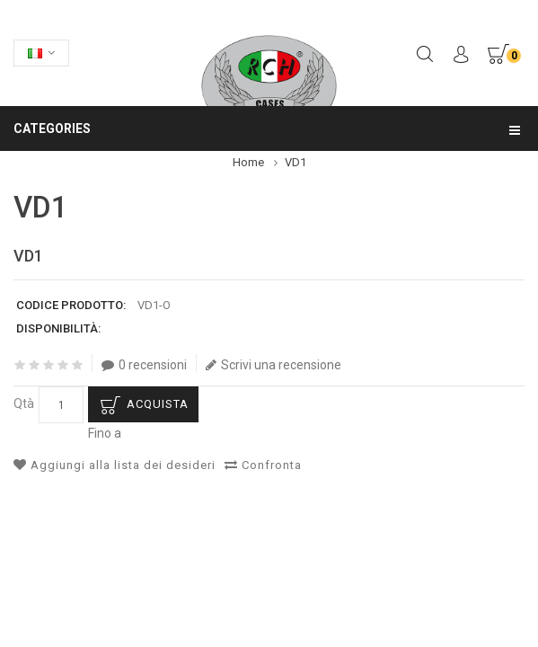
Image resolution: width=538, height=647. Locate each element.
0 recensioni (144, 365)
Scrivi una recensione (273, 365)
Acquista (158, 404)
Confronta (263, 465)
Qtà (23, 403)
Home (248, 162)
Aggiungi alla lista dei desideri (114, 465)
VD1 (295, 162)
